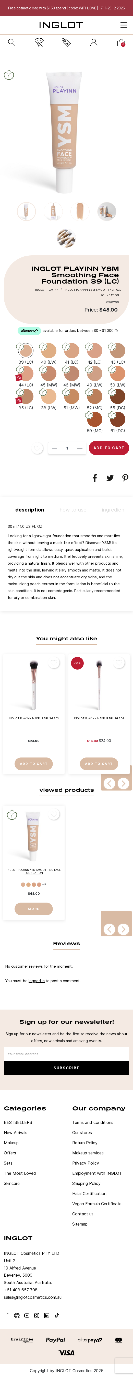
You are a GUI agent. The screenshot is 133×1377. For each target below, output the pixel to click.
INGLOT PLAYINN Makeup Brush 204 (99, 718)
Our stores (82, 1132)
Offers (10, 1152)
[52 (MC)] (94, 399)
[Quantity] (67, 448)
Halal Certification (89, 1193)
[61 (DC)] (117, 421)
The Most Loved (20, 1173)
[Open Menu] (123, 25)
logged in (37, 980)
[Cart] (121, 42)
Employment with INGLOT (97, 1173)
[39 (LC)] (25, 353)
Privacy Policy (85, 1163)
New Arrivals (15, 1132)
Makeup (11, 1142)
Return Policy (85, 1142)
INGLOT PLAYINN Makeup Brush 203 (34, 718)
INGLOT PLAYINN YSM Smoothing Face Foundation (34, 871)
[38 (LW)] (48, 399)
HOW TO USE (73, 510)
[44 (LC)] (25, 376)
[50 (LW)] (117, 376)
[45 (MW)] (48, 376)
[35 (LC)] (25, 399)
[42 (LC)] (94, 353)
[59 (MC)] (94, 421)
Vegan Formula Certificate (97, 1203)
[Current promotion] (66, 42)
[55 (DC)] (117, 399)
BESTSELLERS (18, 1122)
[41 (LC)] (71, 353)
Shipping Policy (86, 1183)
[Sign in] (94, 42)
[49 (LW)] (94, 376)
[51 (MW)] (71, 399)
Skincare (12, 1183)
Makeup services (88, 1152)
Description (29, 510)
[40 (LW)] (48, 353)
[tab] (66, 563)
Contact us (82, 1213)
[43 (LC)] (117, 353)
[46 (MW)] (71, 376)
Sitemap (80, 1224)
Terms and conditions (92, 1122)
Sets (8, 1163)
